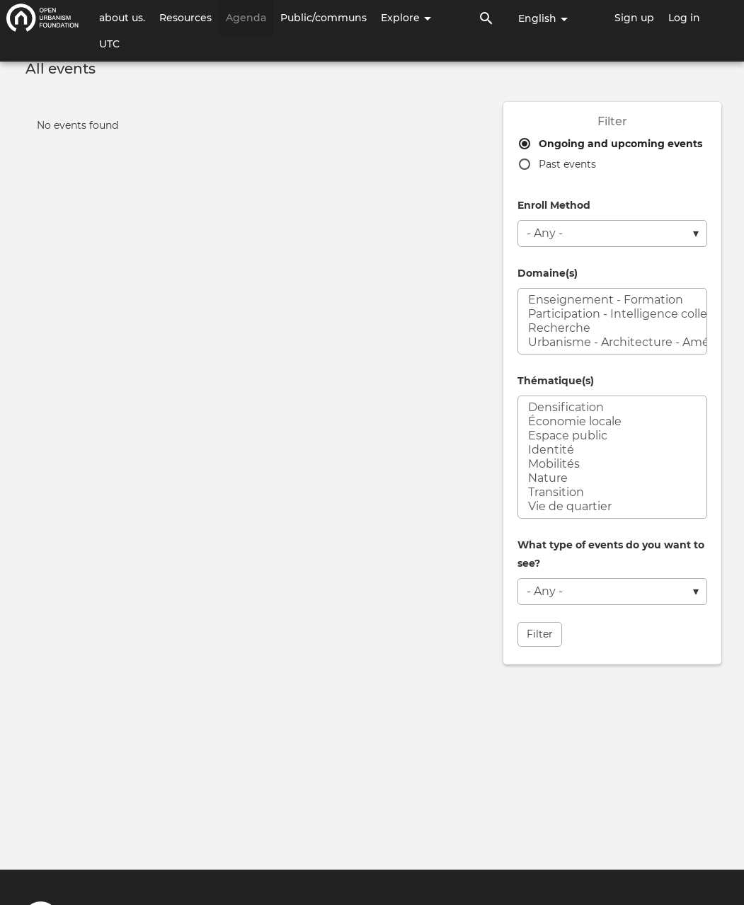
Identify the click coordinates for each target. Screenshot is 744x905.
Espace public (612, 436)
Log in (684, 17)
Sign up (634, 17)
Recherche (612, 328)
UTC (109, 44)
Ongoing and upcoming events (620, 143)
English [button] (543, 18)
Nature (612, 478)
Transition (612, 492)
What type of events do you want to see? (610, 554)
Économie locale (612, 422)
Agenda (246, 17)
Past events (567, 164)
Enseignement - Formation (612, 300)
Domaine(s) (547, 273)
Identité (612, 450)
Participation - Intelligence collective (612, 314)
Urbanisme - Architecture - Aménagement (612, 342)
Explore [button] (406, 17)
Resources (185, 17)
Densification (612, 407)
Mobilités (612, 464)
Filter (540, 634)
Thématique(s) (555, 380)
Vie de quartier (612, 507)
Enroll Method (553, 205)
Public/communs (323, 17)
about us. (122, 17)
